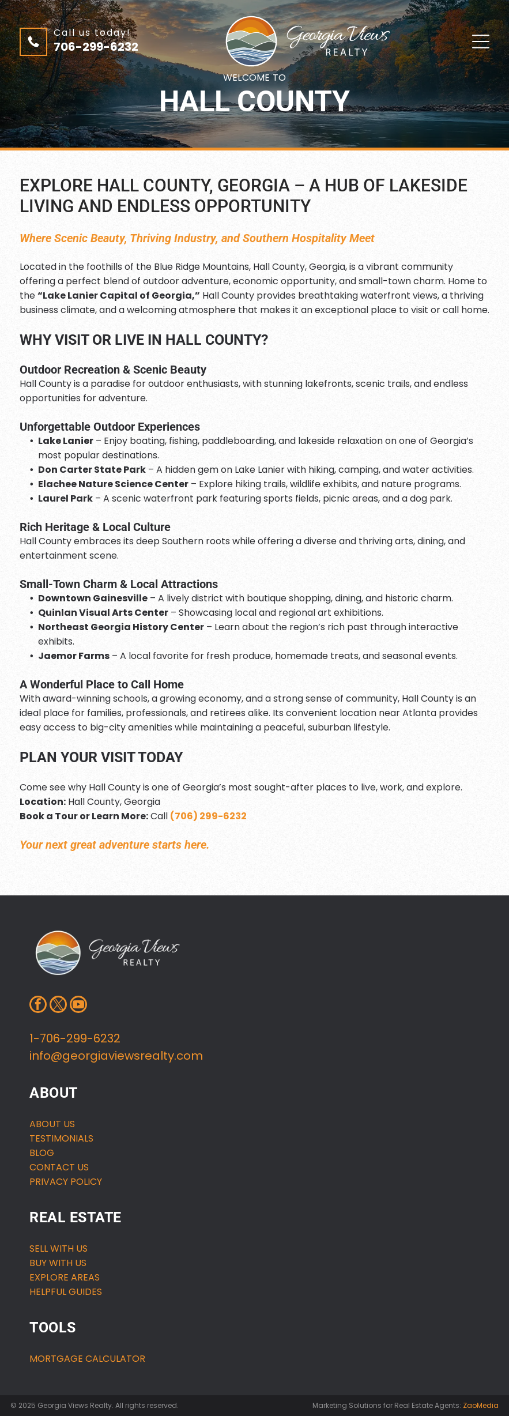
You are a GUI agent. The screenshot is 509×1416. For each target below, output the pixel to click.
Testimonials (61, 1138)
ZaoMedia (481, 1405)
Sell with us (58, 1248)
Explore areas (64, 1277)
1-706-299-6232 (74, 1038)
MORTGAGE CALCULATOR (87, 1358)
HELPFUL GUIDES (65, 1291)
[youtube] (78, 1006)
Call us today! (92, 32)
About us (52, 1124)
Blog (41, 1152)
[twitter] (58, 1006)
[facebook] (38, 1006)
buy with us (57, 1263)
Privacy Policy (65, 1181)
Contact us (59, 1167)
